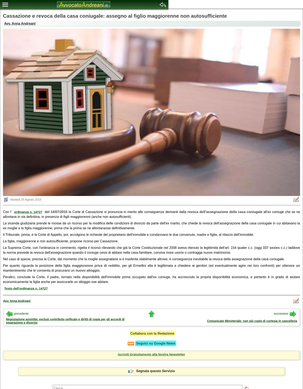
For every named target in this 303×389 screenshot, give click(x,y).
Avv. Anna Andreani (20, 23)
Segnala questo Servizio (151, 371)
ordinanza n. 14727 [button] (28, 212)
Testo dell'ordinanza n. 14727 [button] (26, 288)
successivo (285, 313)
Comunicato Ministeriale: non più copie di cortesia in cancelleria (252, 321)
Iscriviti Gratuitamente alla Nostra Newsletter (151, 354)
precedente (17, 313)
